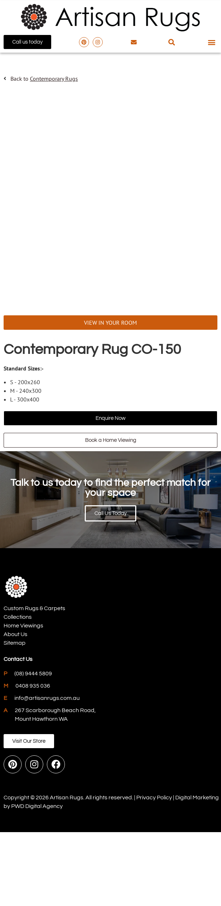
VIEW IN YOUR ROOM (110, 396)
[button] (172, 42)
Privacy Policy (154, 871)
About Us (15, 708)
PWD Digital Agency (37, 880)
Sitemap (15, 717)
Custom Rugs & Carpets (34, 682)
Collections (18, 691)
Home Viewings (23, 700)
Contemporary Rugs (54, 78)
